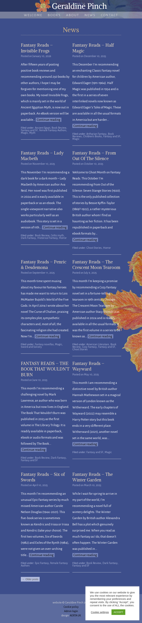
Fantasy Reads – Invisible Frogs (37, 47)
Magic (24, 132)
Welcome (33, 15)
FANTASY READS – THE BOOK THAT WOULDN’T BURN (45, 369)
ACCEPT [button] (118, 612)
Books (54, 15)
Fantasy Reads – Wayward (88, 366)
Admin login (71, 611)
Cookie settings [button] (100, 612)
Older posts (30, 579)
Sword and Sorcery (31, 346)
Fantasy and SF (29, 130)
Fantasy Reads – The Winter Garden (92, 477)
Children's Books (92, 136)
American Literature (97, 344)
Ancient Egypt (42, 127)
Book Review (59, 127)
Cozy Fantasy (89, 346)
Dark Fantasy (28, 237)
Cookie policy (71, 606)
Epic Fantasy (42, 563)
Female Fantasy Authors (52, 130)
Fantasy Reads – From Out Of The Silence (94, 155)
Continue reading (48, 119)
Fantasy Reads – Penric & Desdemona (43, 264)
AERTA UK (75, 615)
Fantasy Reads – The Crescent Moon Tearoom (96, 264)
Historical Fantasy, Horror (52, 237)
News (90, 15)
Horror (107, 247)
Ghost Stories (94, 247)
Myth (32, 132)
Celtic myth (57, 235)
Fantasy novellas (44, 344)
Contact (109, 15)
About (72, 15)
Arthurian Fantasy (96, 133)
